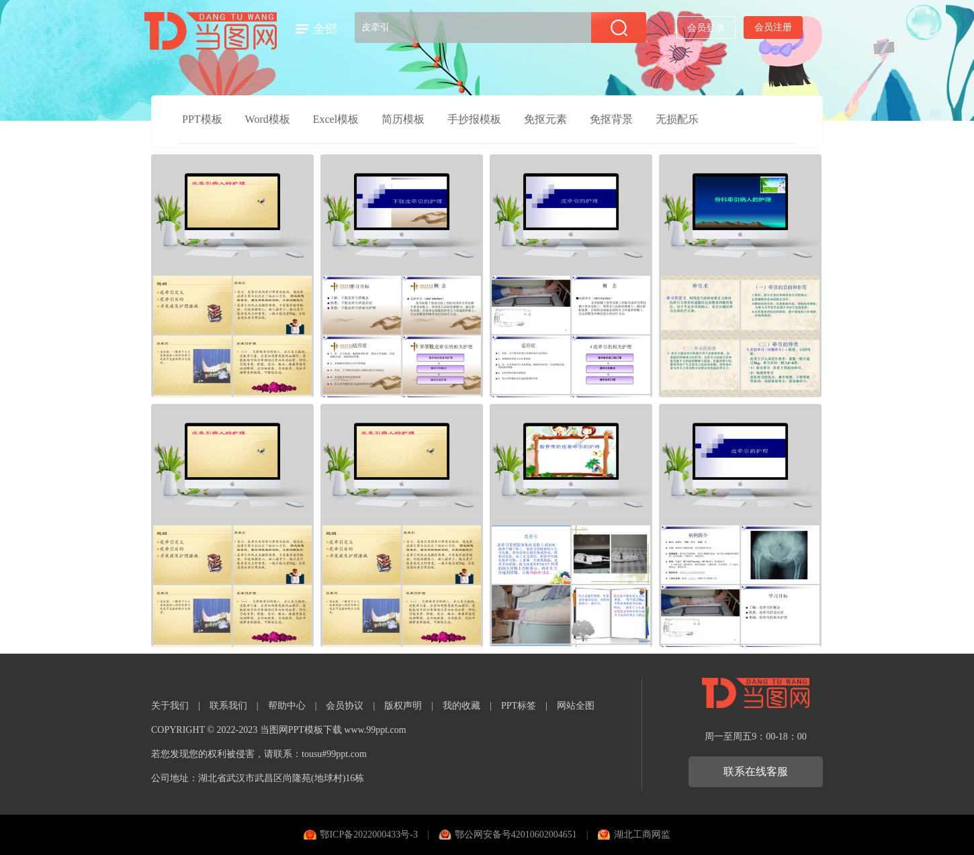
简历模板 (403, 119)
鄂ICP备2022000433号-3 (368, 834)
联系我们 (228, 706)
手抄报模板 (474, 119)
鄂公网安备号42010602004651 (516, 834)
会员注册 (773, 27)
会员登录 (706, 28)
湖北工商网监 (642, 834)
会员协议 (344, 706)
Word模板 (267, 119)
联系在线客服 (755, 771)
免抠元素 (545, 119)
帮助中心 (287, 706)
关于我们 (170, 706)
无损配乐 (677, 119)
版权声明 (403, 706)
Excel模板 (336, 119)
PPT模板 (202, 119)
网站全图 (575, 706)
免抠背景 (611, 119)
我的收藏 (461, 706)
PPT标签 (518, 706)
